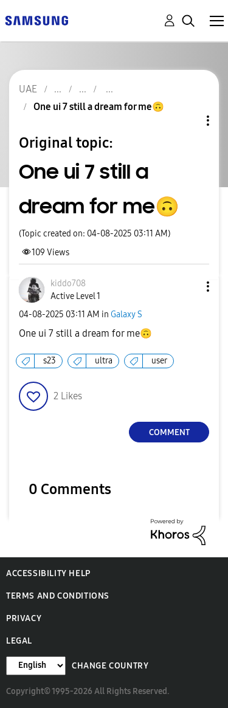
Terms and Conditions (57, 596)
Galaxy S (126, 314)
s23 (49, 361)
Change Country (110, 666)
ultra (103, 361)
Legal (19, 641)
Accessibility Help (48, 573)
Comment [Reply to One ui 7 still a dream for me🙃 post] (169, 432)
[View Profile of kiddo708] (68, 283)
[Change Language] (36, 665)
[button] (188, 286)
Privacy (23, 618)
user (159, 361)
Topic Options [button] (187, 120)
